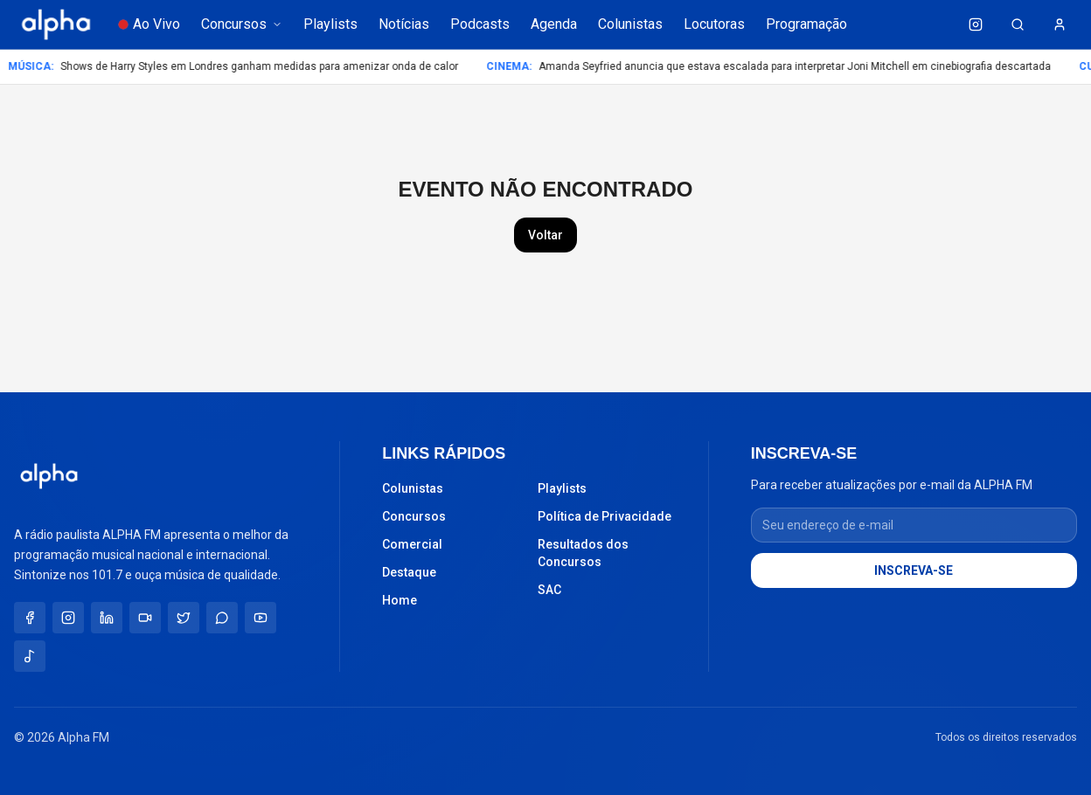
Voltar (545, 235)
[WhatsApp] (222, 617)
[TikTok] (145, 617)
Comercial (412, 544)
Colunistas (630, 24)
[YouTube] (260, 617)
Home (399, 600)
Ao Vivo (149, 24)
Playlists (330, 24)
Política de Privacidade (604, 516)
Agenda (554, 24)
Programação (806, 24)
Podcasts (480, 24)
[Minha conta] (1059, 24)
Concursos (241, 24)
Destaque (409, 572)
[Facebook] (29, 617)
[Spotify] (29, 656)
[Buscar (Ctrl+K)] (1017, 24)
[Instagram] (68, 617)
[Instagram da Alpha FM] (975, 24)
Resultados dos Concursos (583, 553)
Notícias (404, 24)
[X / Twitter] (183, 617)
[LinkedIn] (106, 617)
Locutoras (714, 24)
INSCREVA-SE (913, 570)
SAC (549, 590)
